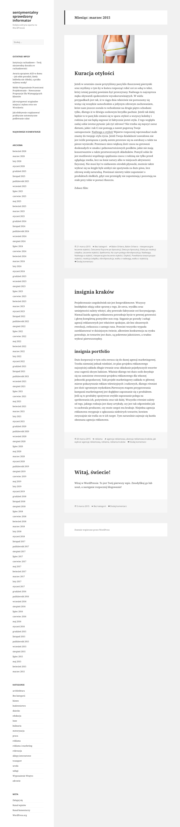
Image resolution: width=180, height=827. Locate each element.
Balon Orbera (117, 246)
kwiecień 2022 (19, 346)
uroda (15, 765)
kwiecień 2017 (19, 571)
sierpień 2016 (19, 606)
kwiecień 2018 (19, 521)
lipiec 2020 (18, 446)
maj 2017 (17, 566)
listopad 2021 (19, 371)
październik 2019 (21, 466)
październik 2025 (21, 181)
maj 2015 (17, 661)
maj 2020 (17, 451)
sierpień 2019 (19, 471)
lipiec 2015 (18, 656)
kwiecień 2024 (19, 256)
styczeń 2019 (19, 491)
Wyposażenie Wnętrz (23, 775)
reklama (17, 740)
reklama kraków (118, 442)
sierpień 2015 (19, 651)
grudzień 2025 (19, 171)
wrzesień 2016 (19, 601)
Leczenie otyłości (91, 252)
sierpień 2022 (19, 326)
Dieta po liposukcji (130, 249)
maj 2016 (17, 621)
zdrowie (16, 780)
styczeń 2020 (19, 461)
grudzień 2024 (19, 221)
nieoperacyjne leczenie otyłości (108, 255)
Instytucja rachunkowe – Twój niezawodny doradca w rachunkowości (27, 65)
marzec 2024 (19, 261)
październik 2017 (21, 546)
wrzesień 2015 (19, 646)
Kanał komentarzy (21, 810)
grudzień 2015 (19, 631)
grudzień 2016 (19, 591)
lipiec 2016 (18, 611)
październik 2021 (21, 376)
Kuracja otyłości (94, 73)
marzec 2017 (19, 576)
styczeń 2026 (19, 166)
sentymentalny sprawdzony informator (25, 16)
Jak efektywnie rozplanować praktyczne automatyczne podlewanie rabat (26, 115)
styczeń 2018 (19, 536)
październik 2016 (21, 596)
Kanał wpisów (19, 805)
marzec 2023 (19, 306)
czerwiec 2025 (19, 196)
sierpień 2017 (19, 551)
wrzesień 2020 (19, 436)
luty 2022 (17, 356)
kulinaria (17, 725)
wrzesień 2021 (19, 381)
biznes (16, 700)
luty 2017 (17, 581)
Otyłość (127, 255)
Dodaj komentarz (85, 261)
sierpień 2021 (19, 386)
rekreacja (17, 750)
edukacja (17, 715)
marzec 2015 (19, 671)
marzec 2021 (19, 411)
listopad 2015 (19, 636)
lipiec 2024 (18, 246)
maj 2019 (17, 481)
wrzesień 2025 (19, 186)
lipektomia (105, 252)
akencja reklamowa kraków (139, 439)
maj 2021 (17, 401)
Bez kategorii (19, 695)
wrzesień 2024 (19, 236)
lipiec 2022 (18, 331)
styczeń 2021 (19, 421)
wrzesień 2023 (19, 281)
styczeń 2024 (19, 271)
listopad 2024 (19, 226)
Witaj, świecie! (92, 472)
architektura (19, 690)
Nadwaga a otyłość (102, 132)
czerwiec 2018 (19, 516)
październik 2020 (21, 431)
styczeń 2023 (19, 311)
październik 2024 (21, 231)
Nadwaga (146, 252)
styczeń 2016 (19, 626)
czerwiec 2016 (19, 616)
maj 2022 (17, 341)
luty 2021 (17, 416)
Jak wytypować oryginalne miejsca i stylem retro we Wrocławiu (25, 104)
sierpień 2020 (19, 441)
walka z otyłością (140, 258)
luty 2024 (17, 266)
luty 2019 (17, 486)
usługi (15, 770)
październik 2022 (21, 321)
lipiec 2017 (18, 556)
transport (17, 760)
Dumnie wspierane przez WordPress (92, 529)
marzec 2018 (19, 526)
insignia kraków (94, 291)
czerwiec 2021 (19, 396)
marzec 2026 (19, 156)
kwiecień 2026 (19, 151)
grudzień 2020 (19, 426)
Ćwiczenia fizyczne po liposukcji (106, 249)
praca (15, 735)
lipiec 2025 (18, 191)
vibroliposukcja (107, 258)
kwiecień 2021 (19, 406)
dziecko (16, 710)
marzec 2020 (19, 456)
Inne (15, 720)
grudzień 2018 (19, 496)
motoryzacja (18, 730)
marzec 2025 (19, 211)
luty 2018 (17, 531)
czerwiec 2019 (19, 476)
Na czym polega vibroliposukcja (126, 252)
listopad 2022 (19, 316)
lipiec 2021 (18, 391)
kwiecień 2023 (19, 301)
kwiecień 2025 (19, 206)
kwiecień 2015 (19, 666)
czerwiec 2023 (19, 296)
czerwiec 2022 (19, 336)
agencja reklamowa (116, 439)
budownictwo (19, 705)
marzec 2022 (19, 351)
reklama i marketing (22, 745)
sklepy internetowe (22, 755)
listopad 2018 (19, 501)
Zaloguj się (18, 800)
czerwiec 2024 (19, 251)
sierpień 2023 (19, 286)
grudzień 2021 (19, 366)
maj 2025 (17, 201)
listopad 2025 (19, 176)
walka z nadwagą (123, 258)
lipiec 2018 (18, 511)
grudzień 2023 (19, 276)
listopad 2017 (19, 541)
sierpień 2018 (19, 506)
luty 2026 (17, 161)
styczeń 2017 (19, 586)
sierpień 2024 (19, 241)
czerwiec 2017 (19, 561)
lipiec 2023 (18, 291)
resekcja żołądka (90, 258)
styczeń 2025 (19, 216)
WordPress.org (20, 815)
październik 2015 (21, 641)
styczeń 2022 (19, 361)
